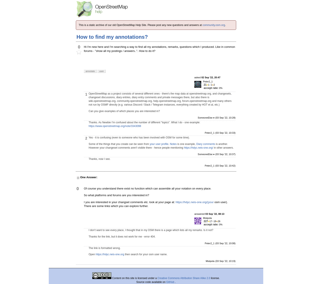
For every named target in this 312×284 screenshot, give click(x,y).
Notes (173, 144)
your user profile (159, 144)
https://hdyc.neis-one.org (110, 254)
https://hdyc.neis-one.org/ (198, 147)
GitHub (170, 282)
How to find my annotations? (112, 37)
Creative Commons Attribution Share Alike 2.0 (184, 278)
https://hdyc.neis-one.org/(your (195, 202)
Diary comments (205, 144)
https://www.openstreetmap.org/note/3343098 (115, 126)
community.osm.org (214, 25)
